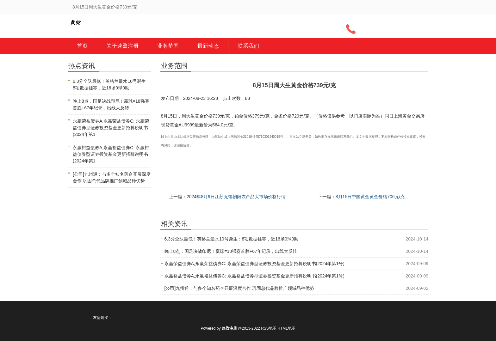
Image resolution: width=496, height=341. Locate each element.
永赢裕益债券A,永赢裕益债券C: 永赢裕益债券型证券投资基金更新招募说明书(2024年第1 (111, 154)
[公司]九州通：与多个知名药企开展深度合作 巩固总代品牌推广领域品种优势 (239, 288)
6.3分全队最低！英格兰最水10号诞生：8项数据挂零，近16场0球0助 (231, 238)
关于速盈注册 (122, 46)
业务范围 (168, 46)
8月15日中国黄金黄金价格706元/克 (370, 196)
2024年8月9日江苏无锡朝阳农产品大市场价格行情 (236, 196)
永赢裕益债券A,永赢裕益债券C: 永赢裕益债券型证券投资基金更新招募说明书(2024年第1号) (254, 275)
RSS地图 (268, 328)
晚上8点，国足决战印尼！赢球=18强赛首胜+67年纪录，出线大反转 (230, 251)
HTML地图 (286, 328)
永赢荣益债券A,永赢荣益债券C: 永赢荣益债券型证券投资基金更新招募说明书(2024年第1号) (254, 263)
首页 (82, 46)
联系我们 (248, 46)
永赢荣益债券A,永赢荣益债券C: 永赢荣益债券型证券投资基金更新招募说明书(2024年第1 (111, 128)
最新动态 (208, 46)
